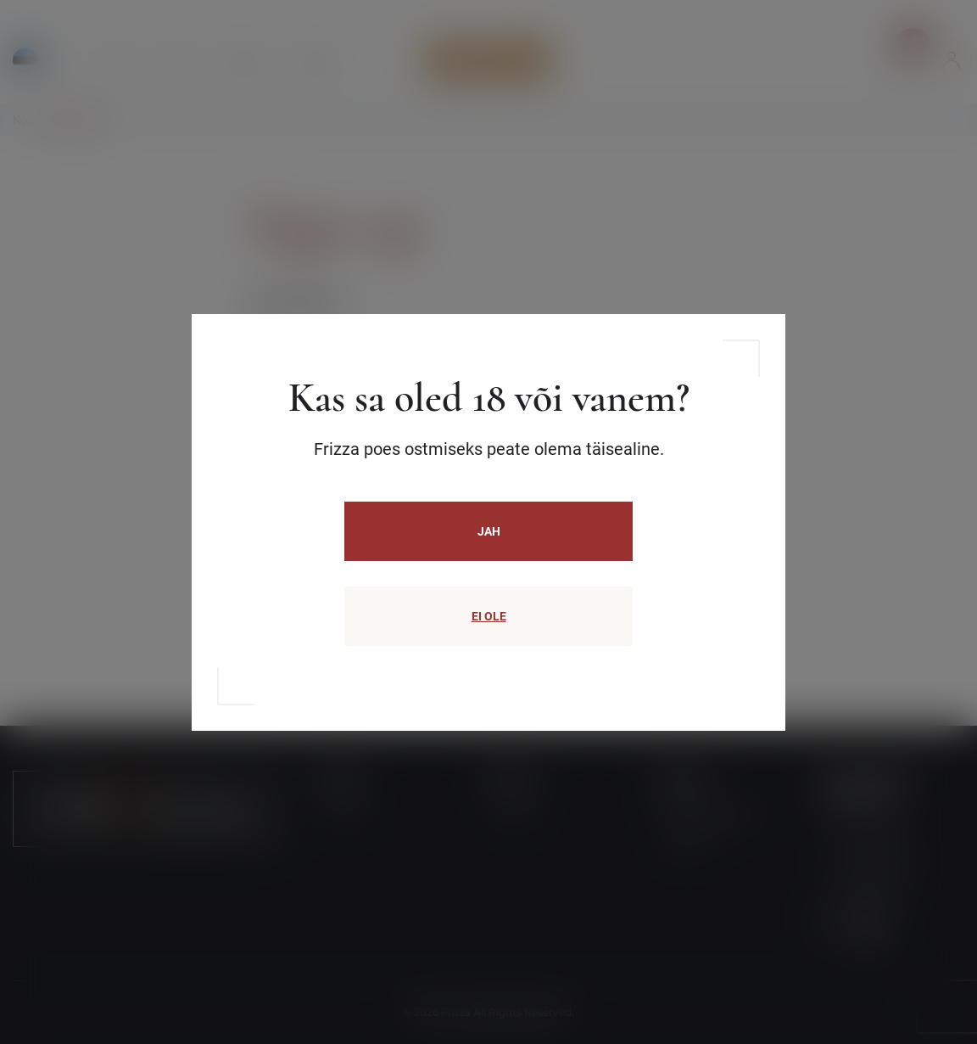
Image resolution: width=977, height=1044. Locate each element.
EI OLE (489, 616)
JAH (488, 531)
